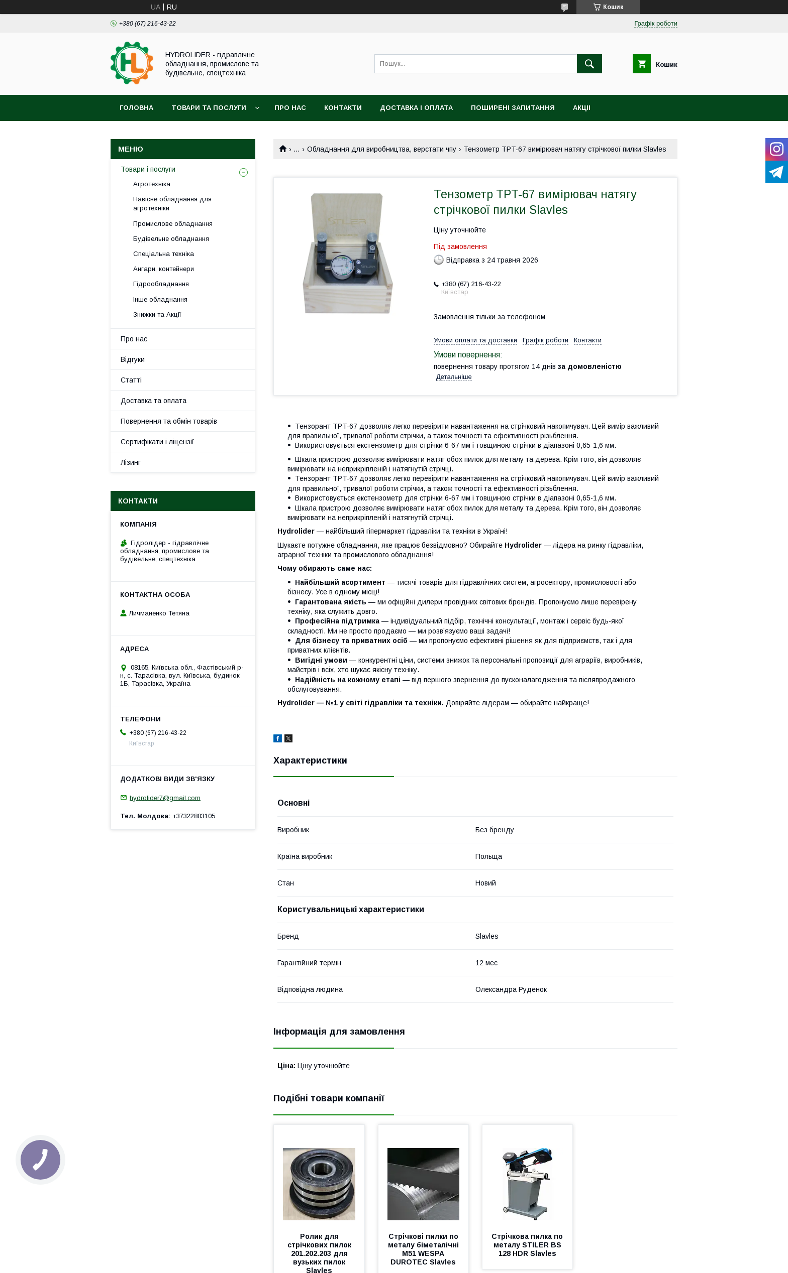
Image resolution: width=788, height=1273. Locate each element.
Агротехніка (151, 184)
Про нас (290, 107)
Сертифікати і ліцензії (157, 442)
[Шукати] (589, 63)
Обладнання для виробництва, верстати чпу (381, 149)
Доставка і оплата (416, 107)
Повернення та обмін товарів (169, 421)
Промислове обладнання (173, 223)
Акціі (581, 107)
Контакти (343, 107)
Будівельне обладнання (171, 238)
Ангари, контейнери (163, 269)
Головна (136, 107)
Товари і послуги (148, 169)
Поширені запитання (513, 107)
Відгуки (133, 359)
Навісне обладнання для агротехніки (172, 203)
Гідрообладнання (161, 284)
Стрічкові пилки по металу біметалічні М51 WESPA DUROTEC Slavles (424, 1249)
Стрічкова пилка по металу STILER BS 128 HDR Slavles (528, 1244)
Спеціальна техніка (163, 254)
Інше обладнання (160, 299)
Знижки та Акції (157, 314)
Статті (131, 380)
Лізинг (131, 462)
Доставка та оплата (153, 401)
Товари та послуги (208, 107)
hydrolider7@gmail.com (165, 797)
